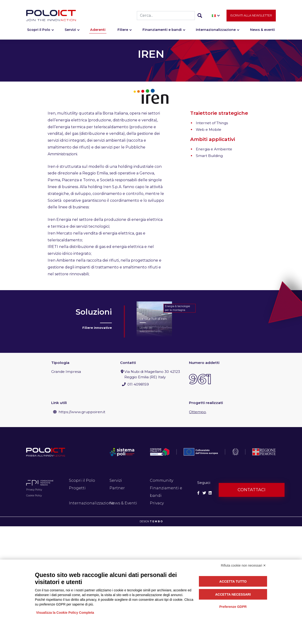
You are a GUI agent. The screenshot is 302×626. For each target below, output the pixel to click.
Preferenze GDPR (233, 607)
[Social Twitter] (204, 493)
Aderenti (97, 30)
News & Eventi (123, 503)
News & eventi (262, 30)
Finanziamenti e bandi (162, 30)
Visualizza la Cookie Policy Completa (65, 612)
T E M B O (156, 521)
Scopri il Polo (38, 30)
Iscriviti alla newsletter (251, 15)
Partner (117, 488)
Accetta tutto (233, 581)
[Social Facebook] (198, 493)
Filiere (122, 30)
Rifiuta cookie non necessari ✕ (243, 565)
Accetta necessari (233, 594)
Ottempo (197, 412)
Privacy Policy (34, 489)
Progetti (77, 488)
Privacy (157, 503)
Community (161, 480)
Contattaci (251, 489)
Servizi (70, 30)
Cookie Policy (34, 495)
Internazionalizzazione (216, 30)
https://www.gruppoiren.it (82, 412)
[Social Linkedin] (210, 493)
